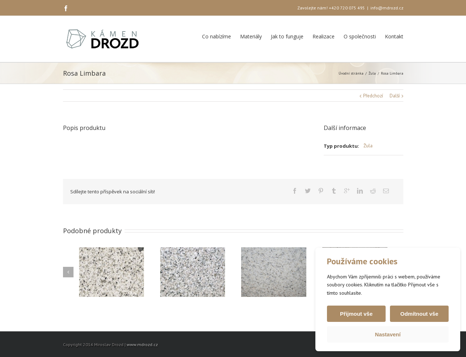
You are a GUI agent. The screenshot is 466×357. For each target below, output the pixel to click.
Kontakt (394, 36)
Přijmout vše (356, 314)
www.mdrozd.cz (142, 344)
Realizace (323, 36)
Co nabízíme (216, 36)
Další (395, 96)
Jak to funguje (287, 36)
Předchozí (373, 96)
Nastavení (388, 334)
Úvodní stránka (351, 73)
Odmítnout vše (419, 314)
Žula (372, 73)
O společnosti (360, 36)
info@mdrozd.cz (386, 7)
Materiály (251, 36)
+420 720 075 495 (347, 7)
